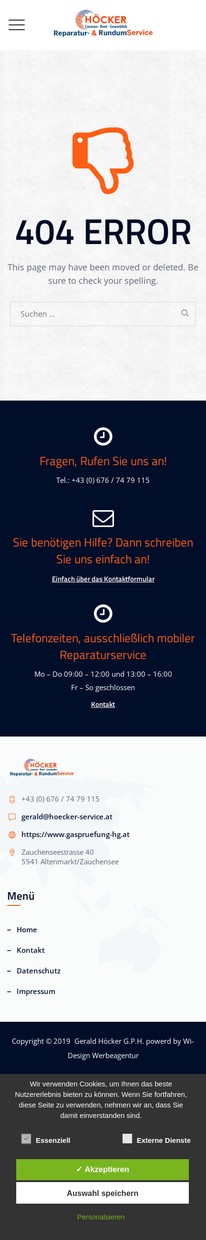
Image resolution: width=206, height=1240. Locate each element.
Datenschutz (39, 970)
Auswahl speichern (102, 1193)
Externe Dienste (157, 1139)
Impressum (36, 991)
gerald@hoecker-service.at (67, 816)
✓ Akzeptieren (102, 1169)
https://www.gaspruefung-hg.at (75, 834)
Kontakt (103, 704)
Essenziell (46, 1139)
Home (27, 929)
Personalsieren (101, 1217)
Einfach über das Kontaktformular (103, 578)
